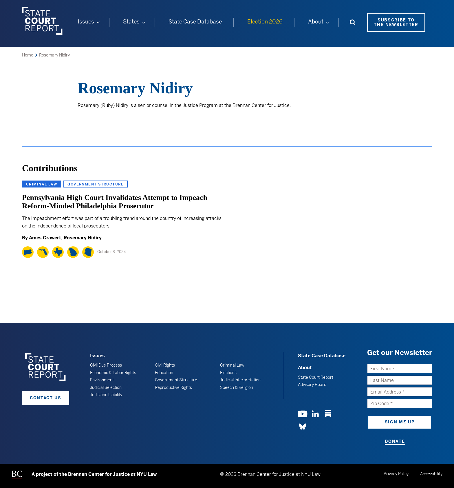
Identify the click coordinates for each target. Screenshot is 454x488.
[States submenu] (143, 22)
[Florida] (43, 252)
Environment (102, 380)
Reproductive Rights (173, 387)
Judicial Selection (106, 387)
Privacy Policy (396, 473)
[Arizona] (88, 252)
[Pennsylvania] (28, 252)
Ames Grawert (45, 238)
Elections (228, 372)
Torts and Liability (106, 394)
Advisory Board (312, 384)
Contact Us (45, 397)
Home (27, 55)
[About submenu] (327, 22)
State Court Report (315, 377)
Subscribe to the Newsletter (396, 22)
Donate (395, 441)
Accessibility (431, 473)
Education (164, 372)
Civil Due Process (106, 365)
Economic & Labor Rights (113, 372)
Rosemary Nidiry (83, 238)
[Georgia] (73, 252)
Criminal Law (41, 184)
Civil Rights (165, 365)
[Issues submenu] (98, 22)
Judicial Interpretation (240, 380)
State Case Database (195, 21)
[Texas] (58, 252)
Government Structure (95, 184)
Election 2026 (265, 21)
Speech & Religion (236, 387)
